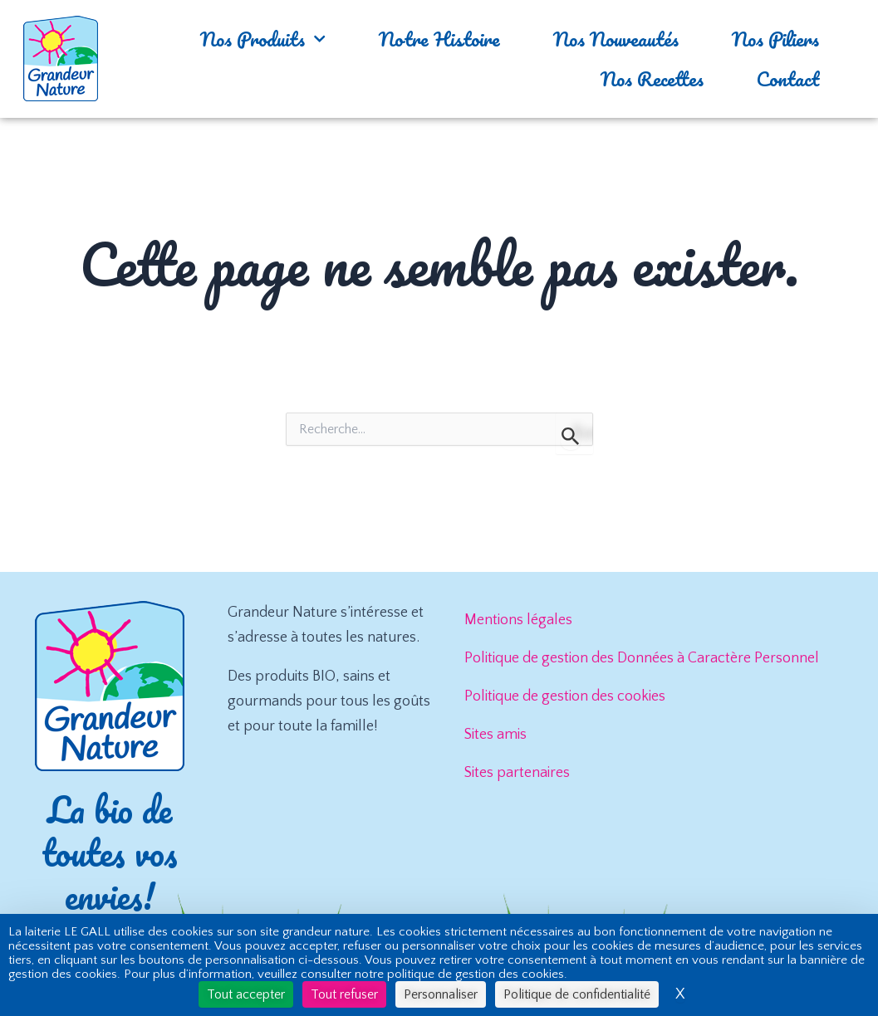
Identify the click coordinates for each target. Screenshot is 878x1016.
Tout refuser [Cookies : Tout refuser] (344, 994)
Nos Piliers (775, 38)
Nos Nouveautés (616, 38)
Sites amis (495, 734)
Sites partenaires (517, 772)
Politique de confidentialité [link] (576, 994)
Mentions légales (518, 620)
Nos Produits (263, 38)
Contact (788, 78)
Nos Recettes (652, 78)
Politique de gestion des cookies (564, 696)
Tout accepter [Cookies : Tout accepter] (246, 994)
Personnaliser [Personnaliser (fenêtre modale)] (441, 994)
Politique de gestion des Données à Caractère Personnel (641, 658)
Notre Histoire (439, 38)
